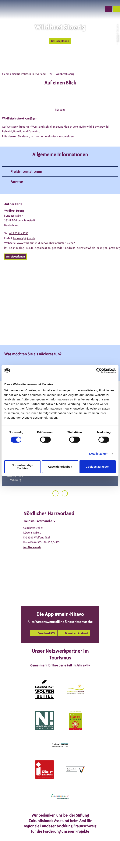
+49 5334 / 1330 (18, 233)
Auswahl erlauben (60, 466)
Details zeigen (98, 453)
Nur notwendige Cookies (22, 466)
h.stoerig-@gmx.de (24, 238)
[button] (79, 9)
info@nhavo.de (32, 547)
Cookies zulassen (98, 466)
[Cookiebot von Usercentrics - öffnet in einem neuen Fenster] (99, 370)
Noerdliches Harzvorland (31, 74)
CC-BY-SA (117, 38)
